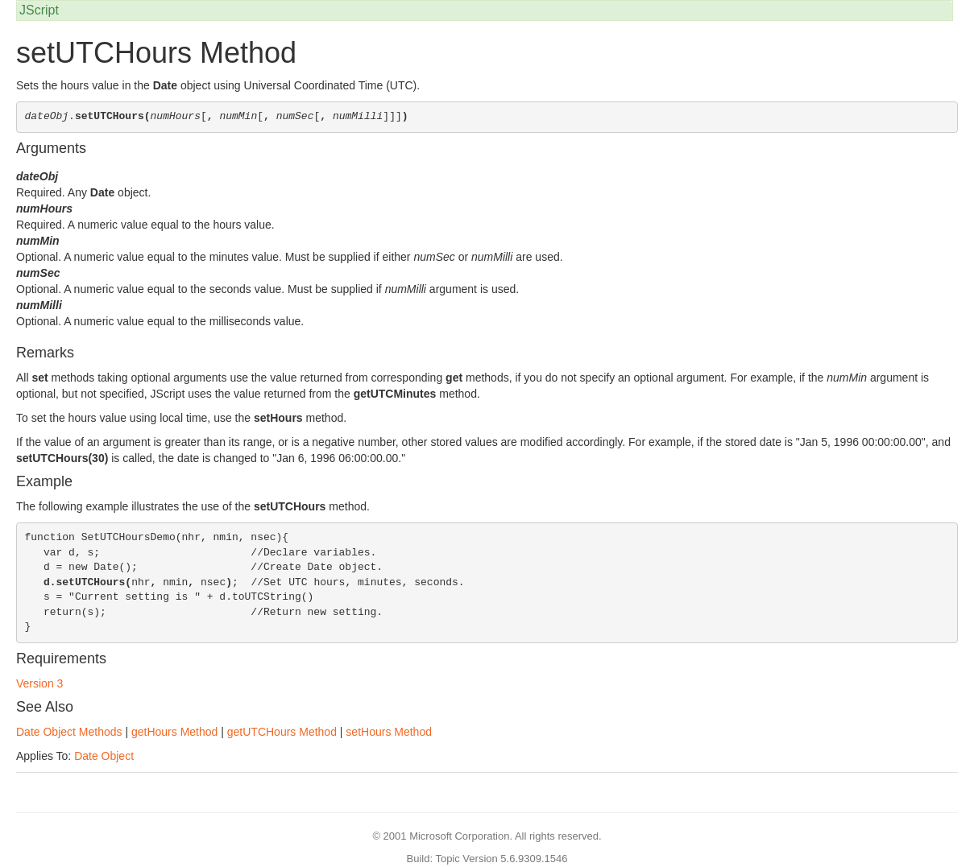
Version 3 (39, 683)
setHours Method (389, 731)
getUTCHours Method (282, 731)
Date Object (104, 755)
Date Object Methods (69, 731)
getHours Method (174, 731)
